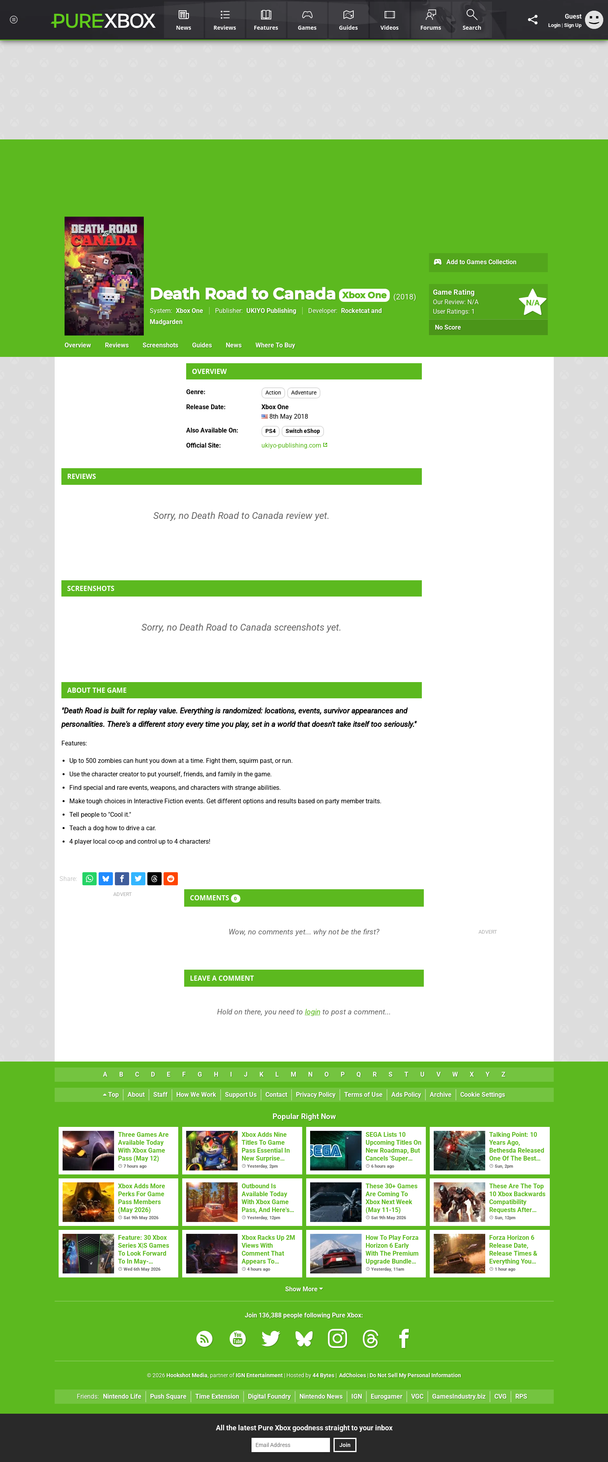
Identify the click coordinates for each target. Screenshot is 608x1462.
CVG (500, 1396)
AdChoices (352, 1375)
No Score (448, 327)
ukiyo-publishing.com (294, 445)
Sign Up (572, 25)
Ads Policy (406, 1094)
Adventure (303, 392)
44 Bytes (323, 1375)
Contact (276, 1094)
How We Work (196, 1094)
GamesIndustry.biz (459, 1396)
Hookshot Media (187, 1375)
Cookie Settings (482, 1094)
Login (554, 25)
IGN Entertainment (259, 1375)
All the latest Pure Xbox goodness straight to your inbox (304, 1428)
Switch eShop (303, 431)
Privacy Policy (315, 1094)
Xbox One (189, 311)
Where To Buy (275, 345)
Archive (441, 1094)
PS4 (270, 431)
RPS (521, 1396)
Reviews (117, 345)
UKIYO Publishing (271, 311)
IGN (356, 1396)
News (234, 345)
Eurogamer (386, 1396)
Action (273, 392)
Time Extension (217, 1396)
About (136, 1094)
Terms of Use (363, 1094)
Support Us (241, 1094)
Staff (160, 1094)
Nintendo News (321, 1396)
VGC (417, 1396)
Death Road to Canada (270, 293)
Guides (202, 345)
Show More (304, 1289)
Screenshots (160, 345)
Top (111, 1094)
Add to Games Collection (475, 262)
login (312, 1011)
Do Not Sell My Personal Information (415, 1375)
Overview (78, 345)
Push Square (168, 1396)
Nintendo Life (122, 1396)
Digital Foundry (269, 1396)
